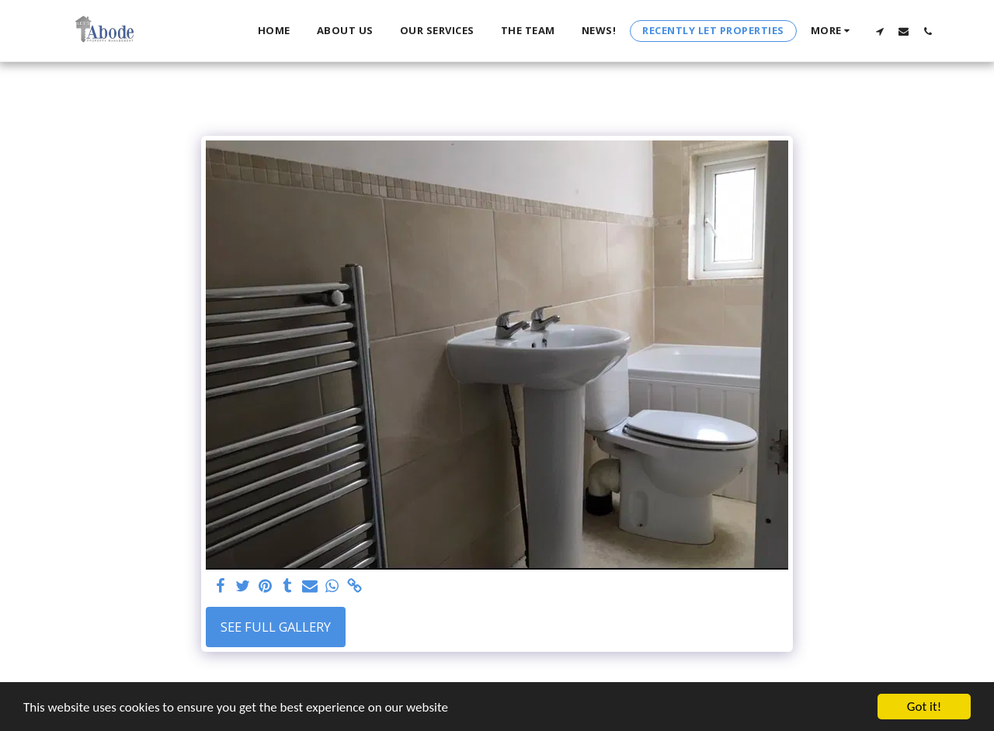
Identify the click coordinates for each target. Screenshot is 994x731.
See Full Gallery (276, 627)
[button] (879, 31)
